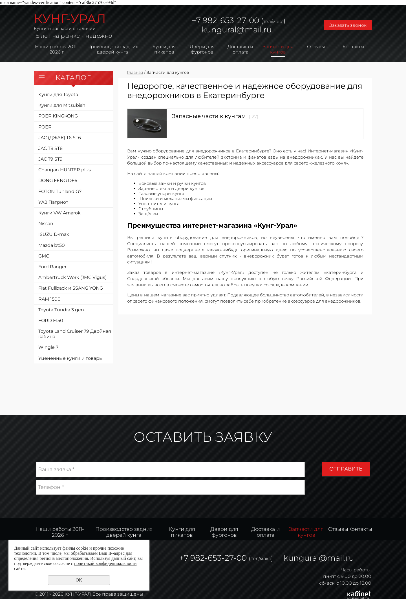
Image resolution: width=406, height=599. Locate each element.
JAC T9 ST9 (50, 159)
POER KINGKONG (58, 116)
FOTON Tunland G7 (59, 191)
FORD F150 (50, 320)
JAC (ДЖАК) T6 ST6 (59, 137)
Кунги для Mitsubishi (62, 105)
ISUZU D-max (53, 234)
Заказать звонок (348, 25)
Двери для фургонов (202, 49)
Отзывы (316, 46)
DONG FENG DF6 (57, 180)
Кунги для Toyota (58, 94)
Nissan (45, 223)
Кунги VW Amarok (59, 213)
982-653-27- (225, 20)
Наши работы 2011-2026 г (56, 49)
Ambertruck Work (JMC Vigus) (72, 277)
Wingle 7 (48, 347)
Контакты (353, 46)
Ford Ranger (52, 266)
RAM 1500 (49, 299)
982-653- (207, 558)
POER (45, 127)
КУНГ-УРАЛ (70, 18)
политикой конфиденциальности (105, 563)
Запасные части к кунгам (209, 116)
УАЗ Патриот (53, 202)
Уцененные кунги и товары (70, 358)
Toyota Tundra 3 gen (61, 309)
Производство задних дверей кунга (112, 49)
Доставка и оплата (240, 49)
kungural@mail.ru (236, 29)
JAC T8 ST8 (50, 148)
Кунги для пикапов (164, 49)
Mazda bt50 (51, 245)
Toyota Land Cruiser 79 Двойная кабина (74, 334)
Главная (135, 72)
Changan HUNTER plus (64, 169)
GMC (43, 256)
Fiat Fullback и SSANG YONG (70, 288)
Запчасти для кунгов (278, 49)
